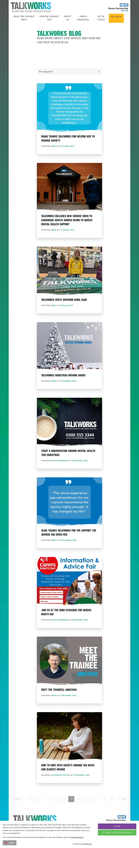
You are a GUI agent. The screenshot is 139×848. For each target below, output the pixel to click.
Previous (17, 799)
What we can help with (24, 18)
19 (111, 799)
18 (104, 799)
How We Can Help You (49, 18)
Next (123, 799)
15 (85, 799)
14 (78, 799)
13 (71, 799)
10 (50, 799)
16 (92, 799)
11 (57, 799)
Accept (117, 826)
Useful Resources (83, 18)
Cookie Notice (77, 837)
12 (64, 799)
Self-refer (116, 17)
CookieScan (87, 844)
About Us (67, 18)
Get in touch (101, 18)
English (9, 842)
